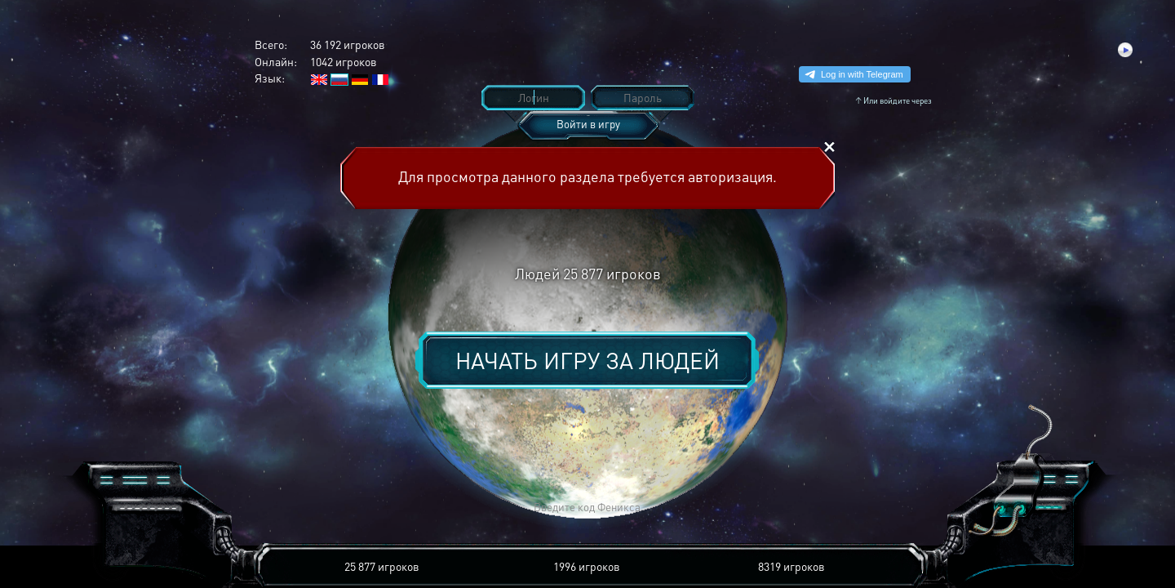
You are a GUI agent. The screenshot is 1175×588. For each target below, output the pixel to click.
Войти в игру (588, 124)
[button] (347, 507)
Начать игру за (587, 360)
